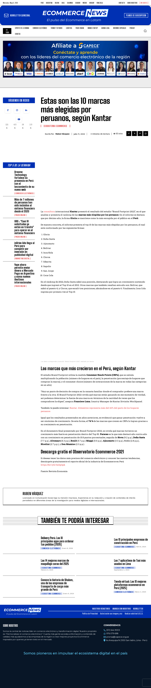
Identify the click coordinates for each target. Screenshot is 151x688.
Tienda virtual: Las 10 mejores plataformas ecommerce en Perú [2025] (130, 585)
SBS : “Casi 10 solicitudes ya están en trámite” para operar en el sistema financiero (24, 227)
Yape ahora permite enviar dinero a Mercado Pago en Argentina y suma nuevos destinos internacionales (24, 273)
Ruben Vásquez (62, 134)
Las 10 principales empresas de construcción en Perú (131, 541)
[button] (145, 31)
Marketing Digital (22, 259)
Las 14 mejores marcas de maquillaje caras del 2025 (55, 562)
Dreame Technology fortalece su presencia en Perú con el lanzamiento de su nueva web (24, 180)
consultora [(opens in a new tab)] (49, 211)
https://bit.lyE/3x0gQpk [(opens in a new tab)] (53, 464)
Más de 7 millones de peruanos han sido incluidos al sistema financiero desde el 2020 (24, 205)
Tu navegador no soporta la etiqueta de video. (75, 59)
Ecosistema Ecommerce (55, 126)
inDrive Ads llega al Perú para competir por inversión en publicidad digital (24, 248)
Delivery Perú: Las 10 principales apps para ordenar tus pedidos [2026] (57, 541)
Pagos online (20, 215)
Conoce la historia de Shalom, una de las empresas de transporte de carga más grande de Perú (57, 584)
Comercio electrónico (24, 193)
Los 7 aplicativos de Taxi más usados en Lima (130, 562)
